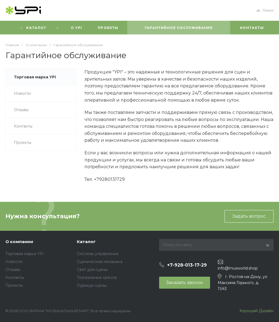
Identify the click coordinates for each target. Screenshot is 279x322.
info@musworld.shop (238, 268)
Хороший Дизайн (256, 310)
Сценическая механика (99, 261)
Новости (13, 261)
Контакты (14, 277)
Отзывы (12, 269)
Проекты (14, 285)
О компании (19, 241)
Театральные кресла (97, 277)
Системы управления (97, 253)
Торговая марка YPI (24, 253)
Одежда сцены (92, 285)
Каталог (86, 241)
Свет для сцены (92, 269)
